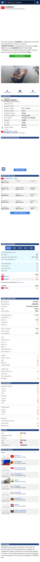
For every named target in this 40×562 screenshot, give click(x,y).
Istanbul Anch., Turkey (11, 131)
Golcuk (4, 279)
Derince (5, 276)
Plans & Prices (20, 56)
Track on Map (20, 170)
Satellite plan (20, 282)
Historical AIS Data (20, 213)
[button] (37, 2)
